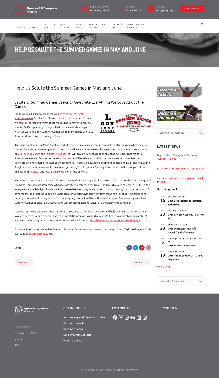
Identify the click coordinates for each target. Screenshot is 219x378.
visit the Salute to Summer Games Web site (115, 220)
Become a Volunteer (75, 323)
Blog (26, 43)
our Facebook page (29, 153)
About (20, 27)
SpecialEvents (79, 26)
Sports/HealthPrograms (96, 26)
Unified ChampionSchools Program (135, 26)
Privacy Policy (169, 307)
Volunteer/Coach (115, 26)
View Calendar (164, 266)
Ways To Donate (72, 340)
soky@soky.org (164, 10)
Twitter (34, 171)
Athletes (34, 27)
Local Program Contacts (77, 334)
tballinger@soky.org (40, 233)
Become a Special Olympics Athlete (84, 317)
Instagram (51, 171)
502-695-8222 (133, 10)
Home (18, 43)
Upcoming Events (99, 10)
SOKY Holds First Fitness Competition (180, 168)
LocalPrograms (64, 26)
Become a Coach (73, 328)
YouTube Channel (56, 153)
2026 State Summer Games (182, 245)
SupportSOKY (49, 26)
